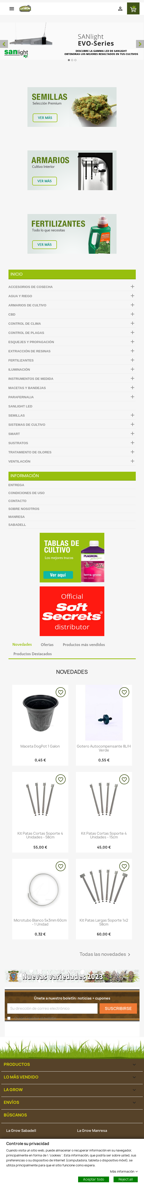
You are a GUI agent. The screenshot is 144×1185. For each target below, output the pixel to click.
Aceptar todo (93, 1179)
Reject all (126, 1179)
